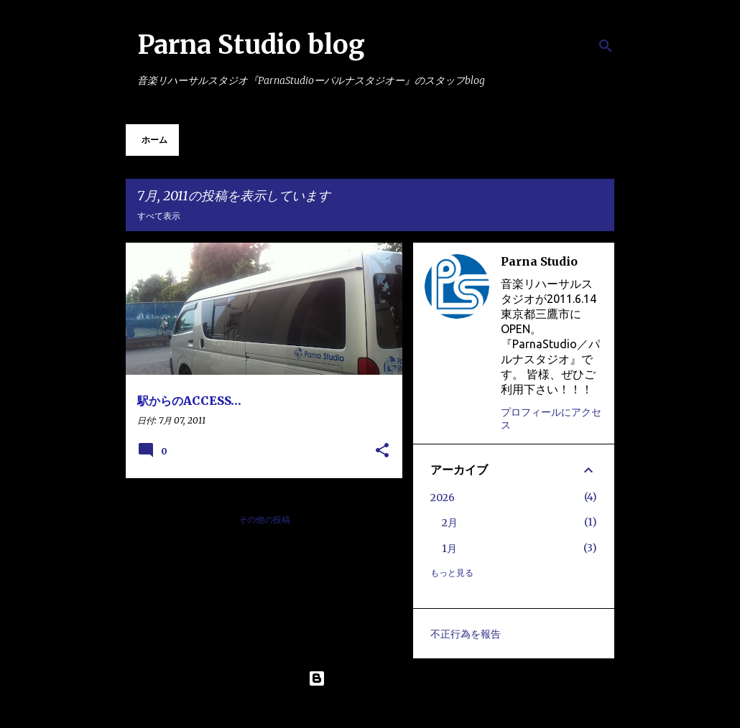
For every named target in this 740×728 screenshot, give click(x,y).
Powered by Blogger (370, 678)
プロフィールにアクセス (551, 418)
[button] (382, 451)
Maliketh (408, 708)
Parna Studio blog (251, 45)
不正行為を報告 (465, 633)
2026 (442, 497)
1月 (449, 548)
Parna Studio (539, 261)
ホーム (154, 139)
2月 (450, 522)
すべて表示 (158, 215)
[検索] (605, 46)
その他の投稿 (264, 519)
